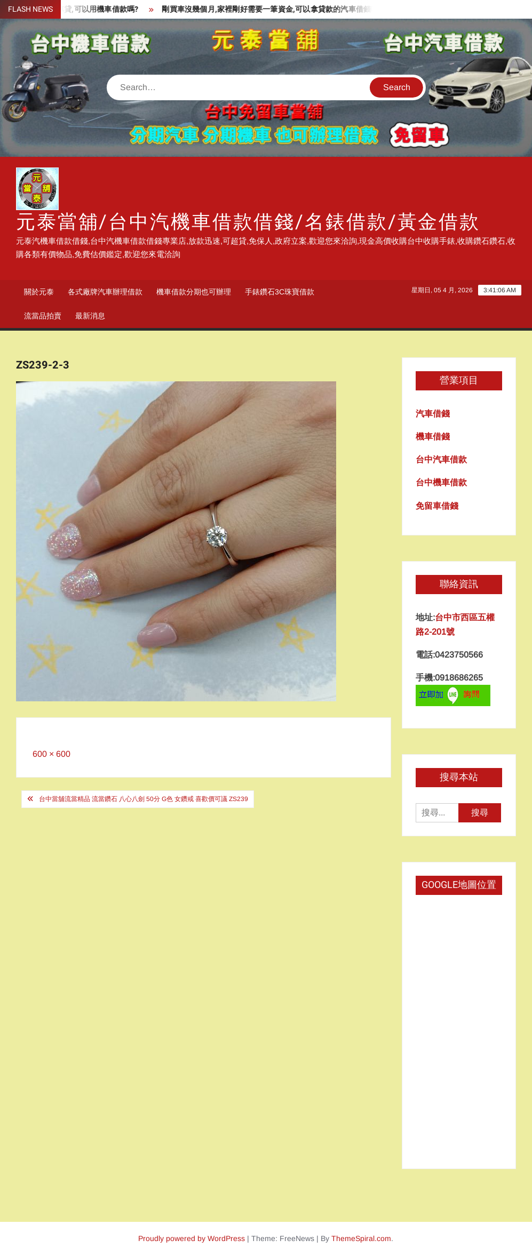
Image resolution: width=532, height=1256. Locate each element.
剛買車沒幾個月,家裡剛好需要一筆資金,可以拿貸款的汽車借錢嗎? (279, 9)
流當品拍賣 (42, 315)
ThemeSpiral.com (361, 1238)
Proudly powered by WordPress (191, 1238)
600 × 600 (51, 753)
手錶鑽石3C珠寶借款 (279, 291)
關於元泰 (39, 291)
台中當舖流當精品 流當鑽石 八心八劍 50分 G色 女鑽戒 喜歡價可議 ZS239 (143, 799)
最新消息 (90, 315)
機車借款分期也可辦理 (193, 291)
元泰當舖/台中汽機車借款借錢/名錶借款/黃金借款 (248, 222)
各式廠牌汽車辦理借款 (105, 291)
